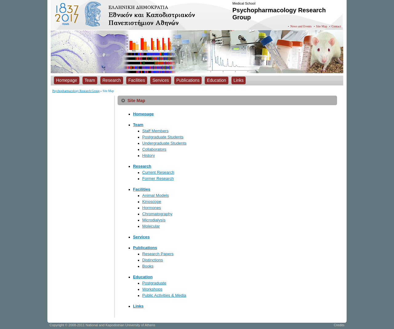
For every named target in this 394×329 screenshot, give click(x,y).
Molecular (151, 226)
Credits (339, 325)
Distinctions (152, 260)
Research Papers (158, 254)
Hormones (151, 207)
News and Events (301, 26)
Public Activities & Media (164, 295)
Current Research (158, 172)
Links (138, 306)
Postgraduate (154, 283)
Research (142, 166)
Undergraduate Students (164, 143)
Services (141, 237)
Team (138, 124)
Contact (336, 26)
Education (143, 277)
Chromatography (157, 214)
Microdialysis (153, 220)
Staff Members (155, 131)
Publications (145, 247)
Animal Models (155, 195)
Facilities (141, 189)
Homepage (143, 114)
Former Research (158, 178)
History (148, 155)
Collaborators (154, 149)
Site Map (321, 26)
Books (148, 266)
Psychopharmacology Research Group (75, 91)
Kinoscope (151, 201)
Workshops (152, 289)
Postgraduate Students (162, 137)
